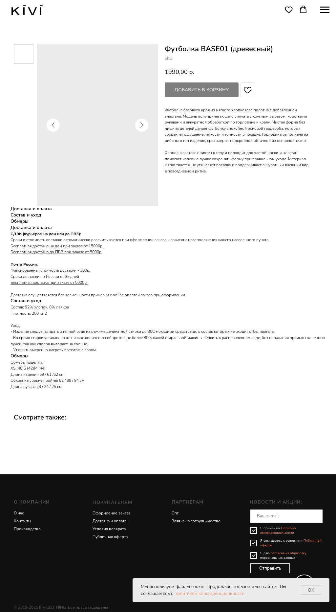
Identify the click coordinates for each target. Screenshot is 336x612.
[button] (289, 9)
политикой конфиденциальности (209, 593)
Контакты (22, 521)
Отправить (270, 568)
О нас (19, 513)
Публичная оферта (110, 536)
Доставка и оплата (109, 521)
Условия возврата (109, 529)
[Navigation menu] (324, 10)
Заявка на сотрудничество (196, 521)
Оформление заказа (111, 513)
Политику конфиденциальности (278, 530)
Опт (175, 513)
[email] (286, 516)
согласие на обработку (288, 553)
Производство (27, 529)
